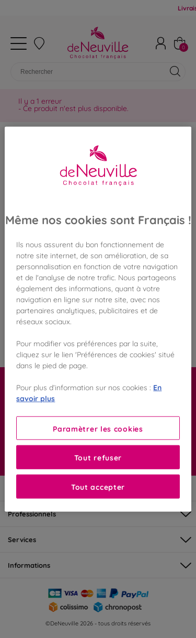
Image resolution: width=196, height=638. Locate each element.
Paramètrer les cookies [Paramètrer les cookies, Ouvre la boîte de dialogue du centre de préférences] (98, 428)
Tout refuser (98, 457)
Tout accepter (98, 486)
